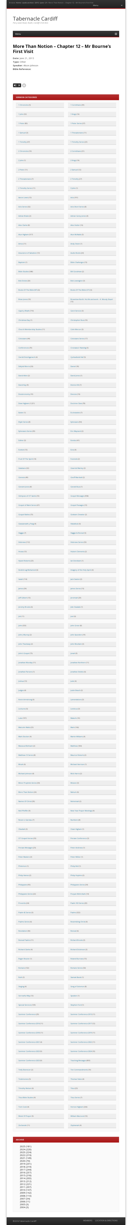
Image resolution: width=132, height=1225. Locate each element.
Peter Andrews (77, 848)
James (20, 588)
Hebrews (22, 542)
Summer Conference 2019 (81, 1033)
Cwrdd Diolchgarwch (26, 357)
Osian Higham (76, 829)
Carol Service (76, 311)
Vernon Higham (77, 1107)
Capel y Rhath (23, 311)
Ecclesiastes (75, 412)
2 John (20, 160)
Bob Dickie (22, 281)
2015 (37, 3)
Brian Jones (22, 299)
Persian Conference (79, 838)
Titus (72, 1088)
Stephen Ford (76, 1005)
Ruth (20, 977)
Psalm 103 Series (77, 903)
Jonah (73, 653)
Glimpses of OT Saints (27, 496)
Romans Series (76, 968)
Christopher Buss (77, 320)
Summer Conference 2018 (29, 1033)
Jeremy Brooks (24, 607)
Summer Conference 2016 (29, 1023)
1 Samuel (22, 133)
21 (46, 3)
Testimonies (23, 1079)
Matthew (74, 746)
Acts (72, 197)
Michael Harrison (77, 764)
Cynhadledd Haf (77, 357)
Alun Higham (23, 234)
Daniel (73, 366)
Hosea (20, 551)
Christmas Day (24, 320)
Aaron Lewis (23, 197)
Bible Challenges (77, 262)
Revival (73, 931)
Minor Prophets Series (27, 783)
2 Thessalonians (24, 179)
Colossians (22, 338)
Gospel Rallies (24, 514)
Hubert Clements (77, 551)
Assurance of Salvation (27, 253)
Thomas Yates (76, 1079)
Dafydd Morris (24, 366)
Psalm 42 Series (24, 912)
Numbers (74, 820)
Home (18, 3)
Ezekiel (21, 450)
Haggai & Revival (77, 533)
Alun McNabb (76, 234)
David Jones (75, 375)
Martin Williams (77, 736)
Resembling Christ (78, 922)
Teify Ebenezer (24, 1070)
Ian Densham (76, 561)
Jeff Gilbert (22, 598)
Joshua (21, 681)
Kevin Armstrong (25, 699)
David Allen (22, 375)
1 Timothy (22, 142)
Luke (20, 718)
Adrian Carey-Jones (78, 216)
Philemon (22, 866)
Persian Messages (25, 848)
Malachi (74, 718)
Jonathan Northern (78, 662)
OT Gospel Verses (25, 838)
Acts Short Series (77, 207)
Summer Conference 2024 (81, 1051)
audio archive (28, 3)
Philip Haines (23, 875)
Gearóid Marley (77, 468)
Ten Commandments (79, 1070)
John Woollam (76, 644)
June (42, 3)
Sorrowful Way (24, 996)
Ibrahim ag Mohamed (27, 570)
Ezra (72, 450)
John (20, 625)
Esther (21, 440)
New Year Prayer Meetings (81, 811)
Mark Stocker (23, 736)
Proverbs (22, 903)
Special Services (24, 1005)
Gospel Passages (77, 505)
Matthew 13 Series (25, 755)
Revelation (22, 931)
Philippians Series (78, 885)
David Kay (22, 385)
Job (19, 616)
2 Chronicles (23, 151)
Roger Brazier (24, 959)
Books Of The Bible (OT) (80, 290)
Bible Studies (23, 271)
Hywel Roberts (24, 561)
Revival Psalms (24, 940)
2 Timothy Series (25, 188)
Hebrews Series (77, 542)
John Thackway (24, 644)
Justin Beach (75, 690)
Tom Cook (22, 1107)
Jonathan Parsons (25, 672)
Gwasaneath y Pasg (26, 524)
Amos (20, 244)
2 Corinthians (76, 151)
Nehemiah (75, 801)
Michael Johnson (25, 773)
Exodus (73, 440)
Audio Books (75, 253)
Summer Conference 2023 (29, 1051)
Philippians (22, 885)
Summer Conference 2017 (81, 1023)
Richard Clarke (24, 949)
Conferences (23, 348)
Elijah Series (23, 422)
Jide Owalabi (75, 607)
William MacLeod (77, 1116)
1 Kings (73, 114)
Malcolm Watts (24, 727)
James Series (76, 588)
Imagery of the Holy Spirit (81, 570)
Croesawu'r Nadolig (78, 348)
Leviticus (74, 709)
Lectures (22, 709)
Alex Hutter (75, 225)
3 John (73, 188)
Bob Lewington (77, 281)
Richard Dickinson (78, 949)
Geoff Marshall (76, 477)
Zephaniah (75, 1125)
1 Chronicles (23, 105)
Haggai (21, 533)
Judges (21, 690)
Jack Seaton (75, 579)
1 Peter (21, 123)
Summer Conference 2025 (29, 1060)
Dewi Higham (23, 403)
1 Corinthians (76, 105)
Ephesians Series (25, 431)
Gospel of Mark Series (27, 505)
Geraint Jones (23, 487)
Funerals (74, 459)
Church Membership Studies (30, 329)
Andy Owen (75, 244)
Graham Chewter (78, 514)
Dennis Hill (75, 385)
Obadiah (21, 829)
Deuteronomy (24, 394)
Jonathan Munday (25, 662)
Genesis (21, 477)
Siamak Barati (76, 977)
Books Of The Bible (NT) (27, 290)
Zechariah (22, 1125)
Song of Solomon (77, 986)
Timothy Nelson (24, 1088)
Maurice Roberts (77, 755)
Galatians (22, 468)
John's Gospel (23, 653)
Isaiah (20, 579)
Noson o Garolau (25, 820)
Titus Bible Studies (25, 1097)
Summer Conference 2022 (81, 1042)
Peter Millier (76, 857)
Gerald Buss (75, 487)
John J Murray (23, 635)
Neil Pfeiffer (23, 811)
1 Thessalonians (77, 133)
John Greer (75, 625)
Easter (20, 412)
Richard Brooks (77, 940)
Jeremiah (74, 598)
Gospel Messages (77, 496)
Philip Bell (75, 866)
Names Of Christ (25, 801)
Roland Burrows (77, 959)
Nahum (73, 792)
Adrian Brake (23, 216)
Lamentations (76, 699)
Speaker (74, 996)
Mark (73, 727)
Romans (21, 968)
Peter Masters (24, 857)
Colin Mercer (76, 329)
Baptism (21, 262)
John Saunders (76, 635)
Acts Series (22, 207)
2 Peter (21, 170)
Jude (72, 681)
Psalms (73, 912)
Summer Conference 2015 (81, 1014)
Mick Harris (75, 773)
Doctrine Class (76, 403)
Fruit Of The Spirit (25, 459)
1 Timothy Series (77, 142)
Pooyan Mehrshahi (78, 894)
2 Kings (73, 160)
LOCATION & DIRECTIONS (106, 1221)
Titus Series (75, 1097)
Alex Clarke (22, 225)
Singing (21, 986)
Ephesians (75, 422)
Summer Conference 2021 (29, 1042)
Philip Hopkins (76, 875)
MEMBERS (87, 1221)
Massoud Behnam (25, 746)
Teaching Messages (78, 1060)
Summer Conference (27, 1014)
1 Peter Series (76, 123)
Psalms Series (23, 922)
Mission (74, 783)
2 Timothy (75, 179)
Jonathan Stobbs (77, 672)
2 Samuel (74, 170)
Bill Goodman (76, 271)
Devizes (74, 394)
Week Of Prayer (24, 1116)
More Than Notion (25, 792)
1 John (20, 114)
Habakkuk (74, 524)
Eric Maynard (76, 431)
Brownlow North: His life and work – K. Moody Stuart (92, 299)
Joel (72, 616)
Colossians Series (77, 338)
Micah (20, 764)
